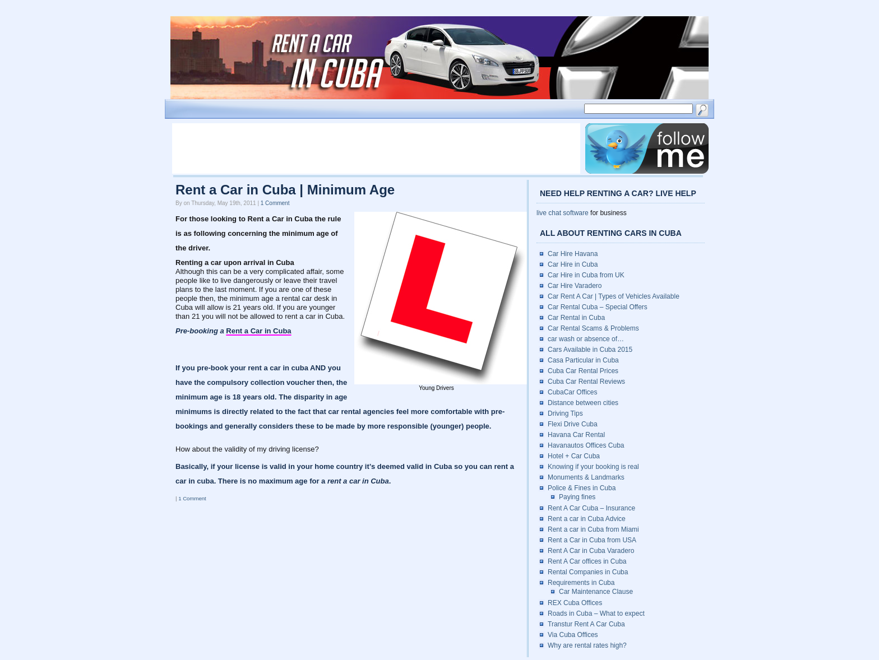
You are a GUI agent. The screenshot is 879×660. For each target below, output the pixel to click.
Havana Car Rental (576, 435)
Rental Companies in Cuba (588, 572)
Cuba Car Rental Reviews (586, 381)
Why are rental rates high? (587, 645)
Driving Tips (565, 413)
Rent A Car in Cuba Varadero (591, 551)
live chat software (562, 213)
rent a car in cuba (279, 368)
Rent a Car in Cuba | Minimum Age (285, 189)
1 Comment (275, 203)
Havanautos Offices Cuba (586, 445)
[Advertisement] (376, 148)
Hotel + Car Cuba (574, 456)
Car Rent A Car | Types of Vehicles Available (613, 296)
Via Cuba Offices (573, 635)
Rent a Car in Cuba (258, 331)
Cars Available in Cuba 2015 (590, 350)
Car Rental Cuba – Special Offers (597, 307)
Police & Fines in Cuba (582, 488)
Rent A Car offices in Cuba (587, 561)
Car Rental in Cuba (576, 318)
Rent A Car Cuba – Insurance (591, 508)
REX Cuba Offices (575, 603)
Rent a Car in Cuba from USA (592, 540)
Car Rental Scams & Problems (593, 328)
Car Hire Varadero (575, 286)
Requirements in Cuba (581, 583)
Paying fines (577, 497)
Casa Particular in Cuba (583, 360)
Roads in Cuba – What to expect (596, 613)
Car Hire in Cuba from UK (586, 275)
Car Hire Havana (573, 254)
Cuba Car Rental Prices (583, 371)
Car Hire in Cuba (573, 264)
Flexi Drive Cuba (573, 424)
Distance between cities (583, 403)
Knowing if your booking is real (593, 467)
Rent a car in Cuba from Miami (593, 529)
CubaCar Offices (572, 392)
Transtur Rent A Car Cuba (586, 624)
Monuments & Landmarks (586, 477)
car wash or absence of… (586, 339)
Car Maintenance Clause (596, 592)
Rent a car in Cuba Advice (587, 519)
